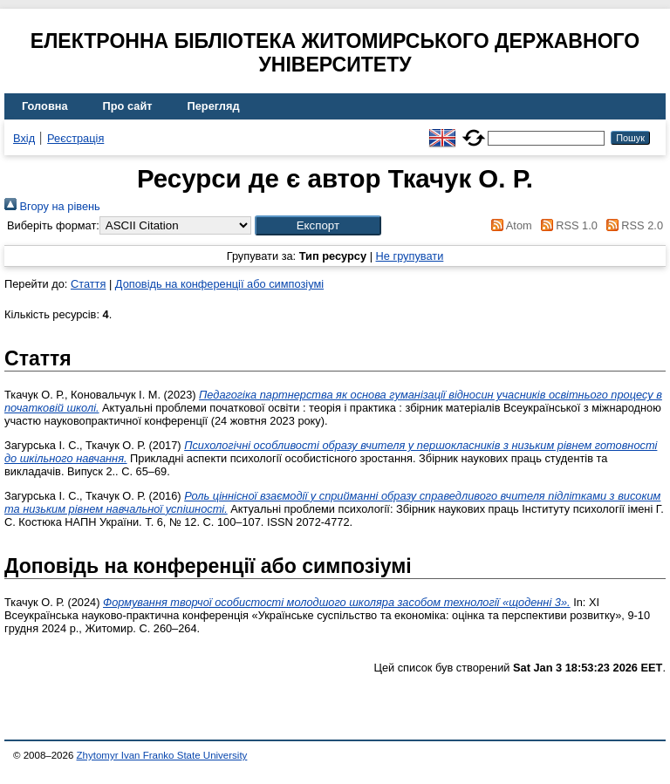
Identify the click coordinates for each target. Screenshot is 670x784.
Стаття (88, 283)
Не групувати (410, 255)
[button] (318, 225)
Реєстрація (75, 138)
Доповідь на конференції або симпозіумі (219, 283)
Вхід (24, 138)
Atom (509, 225)
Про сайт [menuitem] (128, 105)
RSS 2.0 (631, 225)
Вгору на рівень (52, 206)
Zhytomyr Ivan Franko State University (162, 755)
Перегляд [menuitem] (214, 105)
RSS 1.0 (566, 225)
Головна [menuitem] (45, 105)
